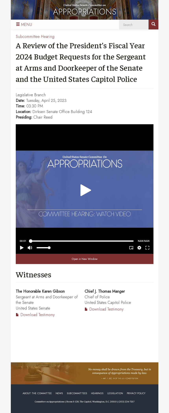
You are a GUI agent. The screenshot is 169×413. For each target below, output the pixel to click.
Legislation (115, 393)
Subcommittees (77, 393)
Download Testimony (37, 315)
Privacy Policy (136, 393)
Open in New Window (85, 259)
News (59, 393)
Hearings (97, 393)
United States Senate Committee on (84, 10)
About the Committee (37, 393)
